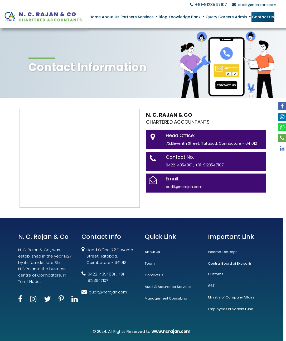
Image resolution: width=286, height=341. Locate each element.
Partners (128, 17)
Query (211, 17)
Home (95, 17)
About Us (110, 17)
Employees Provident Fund (230, 308)
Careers (226, 17)
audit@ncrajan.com (253, 4)
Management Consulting (166, 298)
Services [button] (146, 17)
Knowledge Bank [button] (185, 17)
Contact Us (263, 17)
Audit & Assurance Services (168, 286)
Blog (163, 17)
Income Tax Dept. (222, 251)
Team (150, 263)
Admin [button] (241, 17)
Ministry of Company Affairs (231, 297)
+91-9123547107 (207, 4)
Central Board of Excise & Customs (229, 269)
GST (211, 285)
